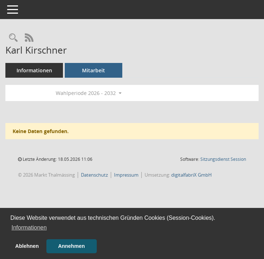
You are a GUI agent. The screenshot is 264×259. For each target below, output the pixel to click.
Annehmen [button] (71, 246)
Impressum (126, 175)
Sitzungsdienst (223, 159)
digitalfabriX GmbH (191, 175)
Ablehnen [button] (27, 246)
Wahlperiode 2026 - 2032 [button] (89, 93)
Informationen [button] (29, 227)
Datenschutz (94, 175)
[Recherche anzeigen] (13, 38)
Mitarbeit (93, 70)
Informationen (34, 70)
